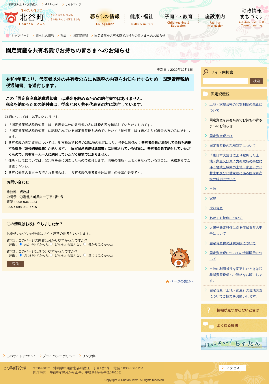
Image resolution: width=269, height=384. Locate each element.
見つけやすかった (36, 255)
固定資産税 (80, 35)
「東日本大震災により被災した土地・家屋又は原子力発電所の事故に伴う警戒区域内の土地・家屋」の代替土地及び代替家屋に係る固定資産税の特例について (235, 167)
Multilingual (51, 4)
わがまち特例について (226, 218)
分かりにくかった (100, 244)
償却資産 (216, 208)
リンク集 (88, 356)
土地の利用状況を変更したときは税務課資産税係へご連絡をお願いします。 (235, 274)
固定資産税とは (221, 136)
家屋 (212, 198)
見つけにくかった (100, 255)
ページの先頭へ (182, 281)
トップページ (20, 35)
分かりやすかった (36, 244)
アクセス (233, 368)
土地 (212, 189)
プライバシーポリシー (59, 356)
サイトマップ (73, 4)
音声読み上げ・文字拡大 (22, 4)
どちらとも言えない (68, 244)
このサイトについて (21, 356)
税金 (63, 35)
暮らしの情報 (45, 35)
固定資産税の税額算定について (232, 145)
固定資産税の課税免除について (232, 243)
